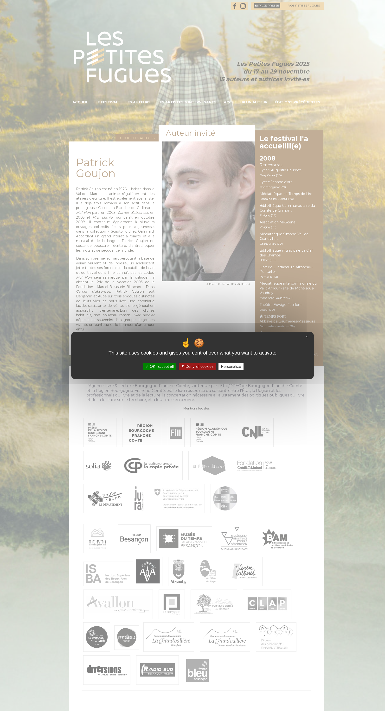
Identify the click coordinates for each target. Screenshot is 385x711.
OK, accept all (160, 366)
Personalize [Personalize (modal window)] (231, 366)
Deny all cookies (197, 366)
